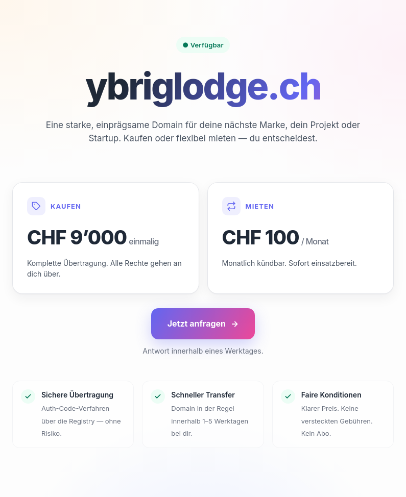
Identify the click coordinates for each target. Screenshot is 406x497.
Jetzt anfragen (203, 323)
